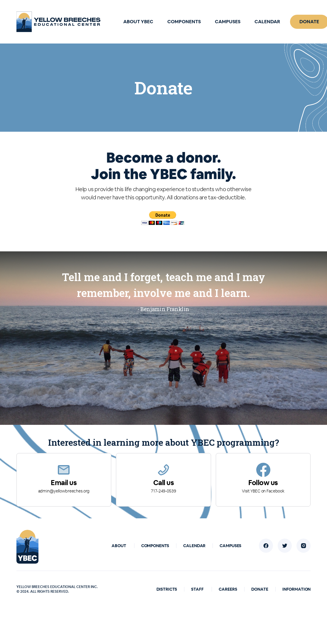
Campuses (227, 22)
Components (184, 22)
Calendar (267, 22)
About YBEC (138, 22)
